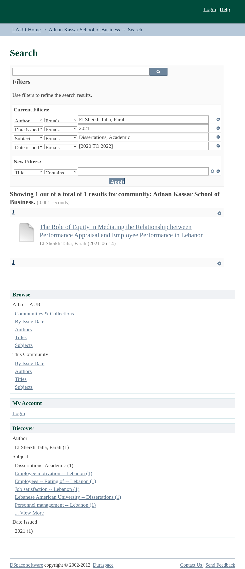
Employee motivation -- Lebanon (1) (53, 473)
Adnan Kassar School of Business (84, 30)
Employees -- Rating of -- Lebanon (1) (55, 481)
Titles (21, 337)
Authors (23, 329)
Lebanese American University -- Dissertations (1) (68, 497)
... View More (29, 513)
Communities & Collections (44, 314)
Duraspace (103, 565)
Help (225, 9)
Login (209, 9)
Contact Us (191, 565)
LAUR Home (26, 30)
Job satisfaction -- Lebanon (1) (47, 489)
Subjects (24, 345)
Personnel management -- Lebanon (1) (55, 505)
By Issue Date (29, 321)
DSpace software (26, 565)
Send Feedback (220, 565)
